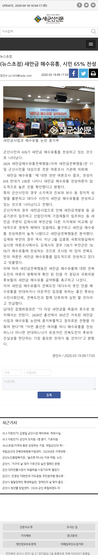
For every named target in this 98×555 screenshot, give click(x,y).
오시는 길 (72, 527)
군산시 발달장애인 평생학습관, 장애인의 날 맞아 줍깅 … (34, 482)
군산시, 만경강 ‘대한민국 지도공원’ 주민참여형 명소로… (34, 476)
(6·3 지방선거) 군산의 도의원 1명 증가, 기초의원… (31, 439)
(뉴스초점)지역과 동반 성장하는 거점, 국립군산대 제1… (34, 445)
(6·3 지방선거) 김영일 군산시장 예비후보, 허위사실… (32, 433)
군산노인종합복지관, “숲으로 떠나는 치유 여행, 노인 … (33, 457)
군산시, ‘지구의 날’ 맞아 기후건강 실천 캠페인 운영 (31, 463)
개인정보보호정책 (26, 544)
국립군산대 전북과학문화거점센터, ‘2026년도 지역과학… (35, 451)
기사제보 (26, 535)
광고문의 (72, 535)
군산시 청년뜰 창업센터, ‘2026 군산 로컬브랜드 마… (32, 488)
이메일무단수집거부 (72, 544)
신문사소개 (26, 527)
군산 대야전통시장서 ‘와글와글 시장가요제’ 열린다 (30, 469)
